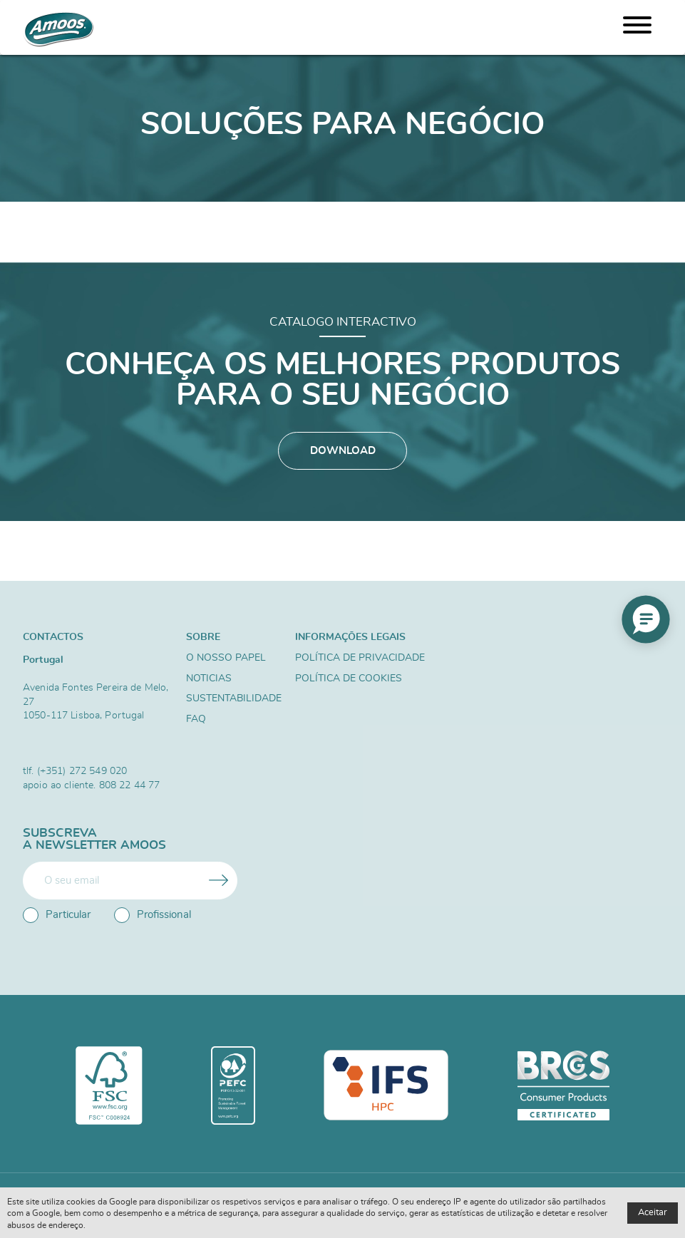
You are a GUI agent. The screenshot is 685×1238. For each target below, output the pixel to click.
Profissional (152, 915)
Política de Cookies (348, 679)
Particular (57, 915)
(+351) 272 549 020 (82, 770)
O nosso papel (226, 658)
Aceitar (652, 1212)
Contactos (53, 636)
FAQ (196, 719)
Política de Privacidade (360, 658)
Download (343, 450)
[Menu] (637, 27)
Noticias (209, 679)
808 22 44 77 (129, 785)
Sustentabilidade (234, 698)
